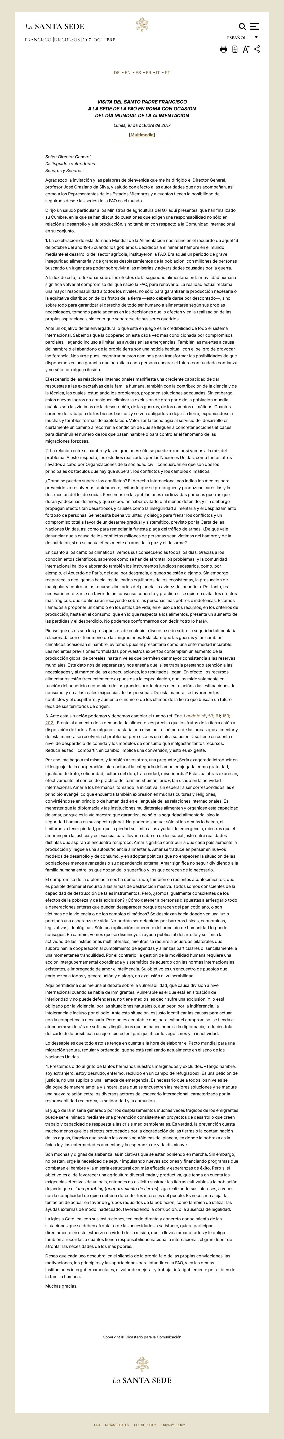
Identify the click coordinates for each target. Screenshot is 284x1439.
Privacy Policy (173, 1425)
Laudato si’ (195, 715)
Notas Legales (117, 1425)
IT (158, 72)
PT (167, 72)
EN (128, 72)
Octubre (104, 40)
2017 (87, 40)
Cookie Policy (145, 1425)
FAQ (97, 1425)
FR (148, 72)
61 (218, 715)
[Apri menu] (254, 26)
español (239, 39)
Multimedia (142, 134)
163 (225, 715)
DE (117, 72)
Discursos (67, 40)
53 (210, 715)
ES (138, 72)
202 (49, 722)
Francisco (38, 40)
